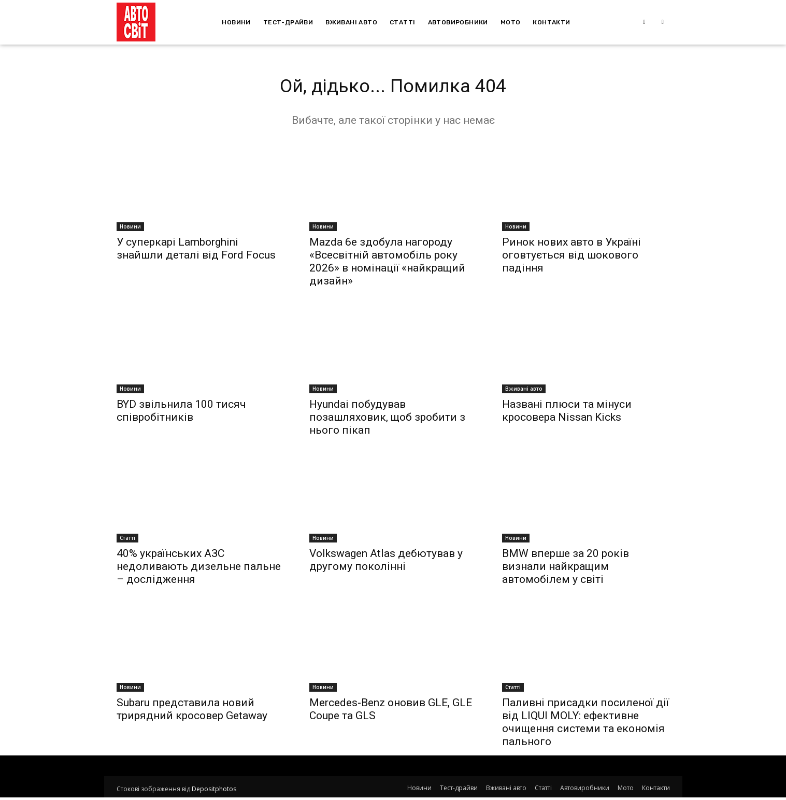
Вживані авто (523, 391)
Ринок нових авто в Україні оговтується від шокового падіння (571, 257)
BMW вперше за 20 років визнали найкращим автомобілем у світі (565, 569)
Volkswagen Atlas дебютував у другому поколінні (386, 562)
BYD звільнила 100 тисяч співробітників (181, 413)
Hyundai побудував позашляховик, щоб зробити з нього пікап (387, 420)
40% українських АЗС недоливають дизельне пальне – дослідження (199, 569)
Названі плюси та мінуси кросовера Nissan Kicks (567, 413)
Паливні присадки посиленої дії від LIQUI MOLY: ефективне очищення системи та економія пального (585, 724)
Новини (130, 229)
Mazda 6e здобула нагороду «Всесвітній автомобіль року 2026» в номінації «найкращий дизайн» (387, 264)
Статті (127, 540)
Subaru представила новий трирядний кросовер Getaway (192, 711)
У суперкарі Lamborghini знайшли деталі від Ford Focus (196, 251)
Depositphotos (214, 791)
